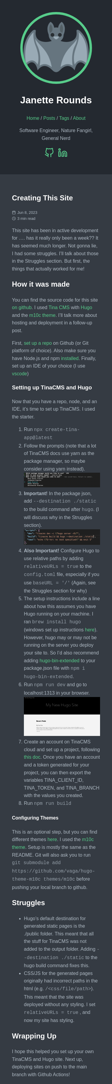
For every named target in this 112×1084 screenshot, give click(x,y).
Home (33, 118)
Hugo (86, 307)
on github (22, 307)
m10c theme (42, 315)
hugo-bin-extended (59, 655)
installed (70, 358)
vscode (19, 373)
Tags (64, 118)
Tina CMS (59, 307)
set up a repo (38, 343)
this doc (32, 750)
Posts (49, 118)
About (79, 118)
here (90, 625)
